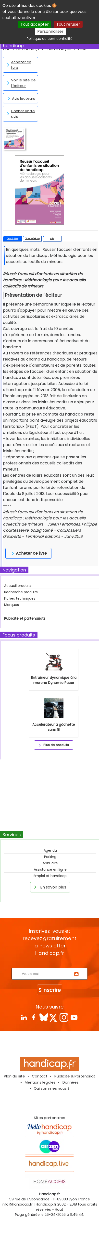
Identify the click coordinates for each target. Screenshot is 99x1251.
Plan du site (14, 1076)
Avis (52, 238)
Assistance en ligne (50, 869)
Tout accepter (35, 24)
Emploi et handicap (50, 875)
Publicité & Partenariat (74, 1076)
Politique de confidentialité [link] (50, 38)
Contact (40, 1076)
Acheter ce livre (18, 64)
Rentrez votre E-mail (51, 964)
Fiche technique (32, 238)
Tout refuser (68, 24)
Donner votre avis (20, 113)
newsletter (52, 945)
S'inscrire (49, 990)
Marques (11, 604)
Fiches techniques (19, 598)
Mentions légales (40, 1082)
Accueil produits (18, 585)
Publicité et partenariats (24, 618)
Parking (50, 856)
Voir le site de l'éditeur (20, 82)
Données (70, 1082)
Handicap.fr (46, 1204)
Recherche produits (21, 592)
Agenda (50, 850)
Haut (59, 1209)
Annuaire (50, 863)
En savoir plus (49, 887)
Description (12, 238)
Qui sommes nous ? (52, 1088)
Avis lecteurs (20, 98)
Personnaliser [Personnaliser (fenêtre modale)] (50, 31)
